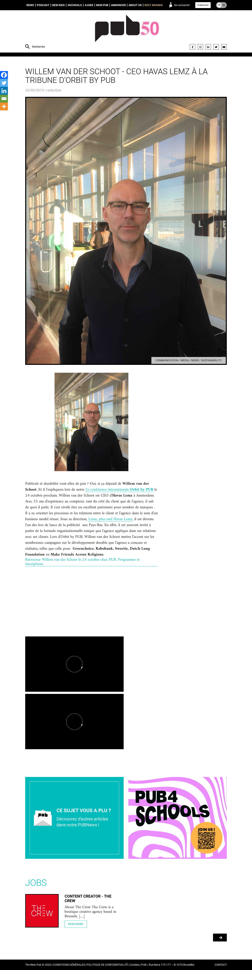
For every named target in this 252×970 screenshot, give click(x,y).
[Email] (4, 99)
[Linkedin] (4, 91)
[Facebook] (4, 75)
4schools (75, 5)
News (30, 5)
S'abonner (202, 5)
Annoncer (118, 5)
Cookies (134, 964)
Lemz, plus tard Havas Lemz (110, 519)
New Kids (58, 5)
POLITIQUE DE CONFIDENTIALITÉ (107, 964)
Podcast (43, 5)
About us (135, 5)
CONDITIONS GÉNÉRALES (69, 964)
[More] (4, 106)
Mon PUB (102, 5)
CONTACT (221, 964)
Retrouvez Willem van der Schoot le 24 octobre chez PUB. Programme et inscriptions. (82, 562)
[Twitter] (4, 83)
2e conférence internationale (119, 490)
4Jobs (89, 5)
